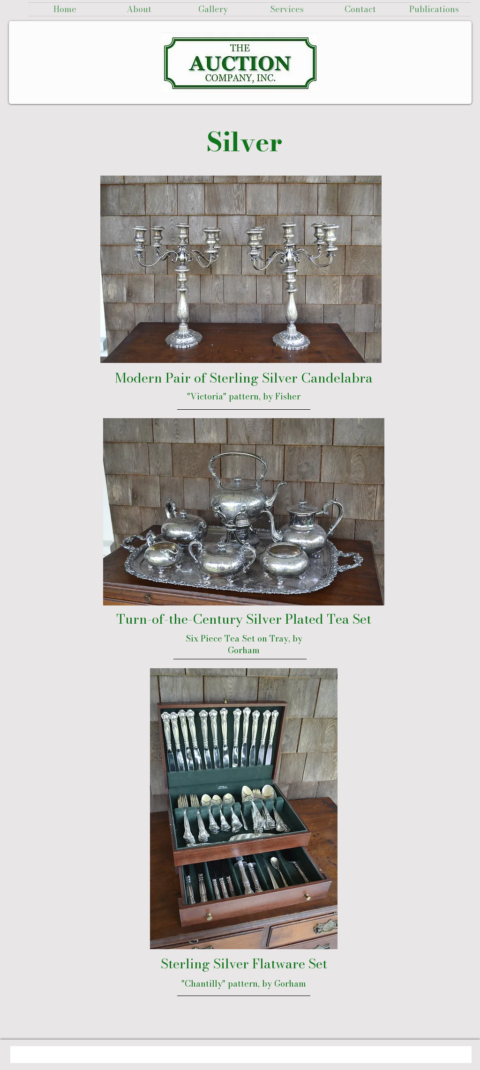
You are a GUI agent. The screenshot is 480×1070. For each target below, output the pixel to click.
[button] (213, 9)
